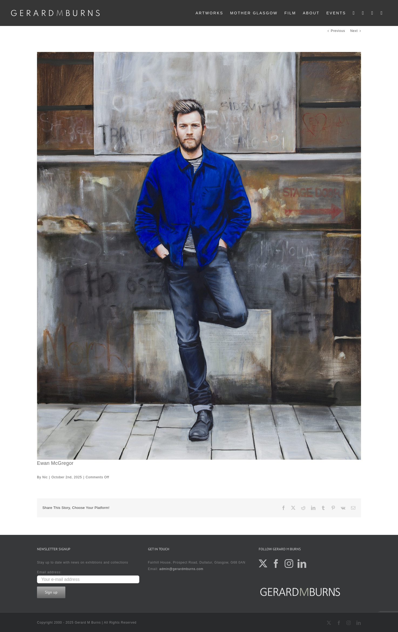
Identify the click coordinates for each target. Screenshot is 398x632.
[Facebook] (276, 563)
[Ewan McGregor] (199, 256)
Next (354, 31)
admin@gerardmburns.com (181, 569)
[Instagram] (289, 563)
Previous (338, 31)
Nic (45, 477)
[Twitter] (263, 563)
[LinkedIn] (302, 563)
